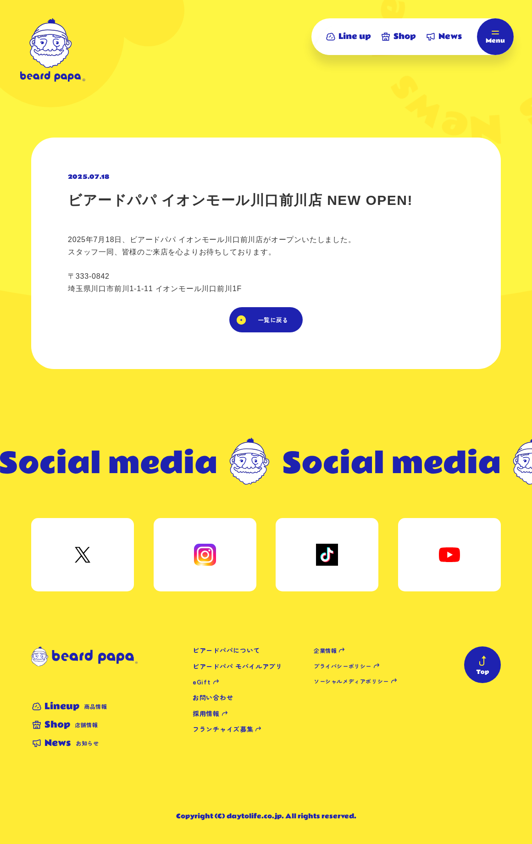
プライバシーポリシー (342, 666)
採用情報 (206, 713)
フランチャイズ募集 (223, 729)
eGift (202, 681)
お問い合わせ (213, 697)
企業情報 (325, 650)
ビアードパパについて (226, 650)
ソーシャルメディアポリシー (351, 681)
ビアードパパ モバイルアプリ (238, 666)
